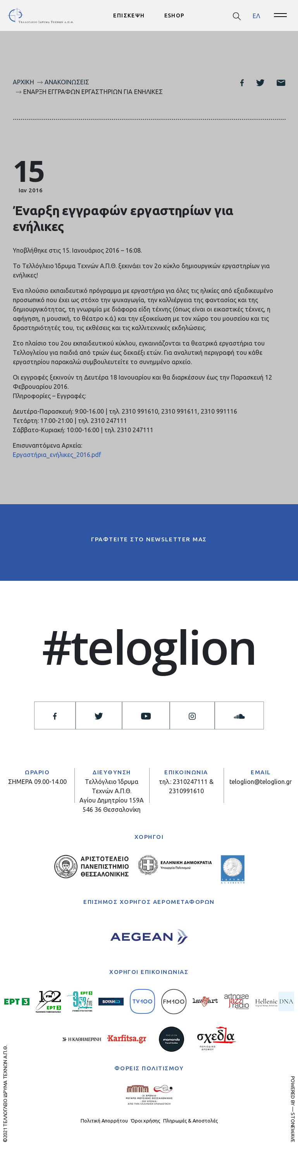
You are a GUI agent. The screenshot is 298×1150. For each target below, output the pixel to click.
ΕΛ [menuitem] (256, 15)
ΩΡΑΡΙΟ (37, 772)
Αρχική (23, 82)
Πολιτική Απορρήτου (104, 1120)
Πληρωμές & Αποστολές (190, 1120)
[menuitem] (256, 15)
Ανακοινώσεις (67, 82)
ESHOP (174, 15)
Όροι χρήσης (145, 1120)
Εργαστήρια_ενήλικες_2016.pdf (57, 454)
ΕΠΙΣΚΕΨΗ (129, 15)
